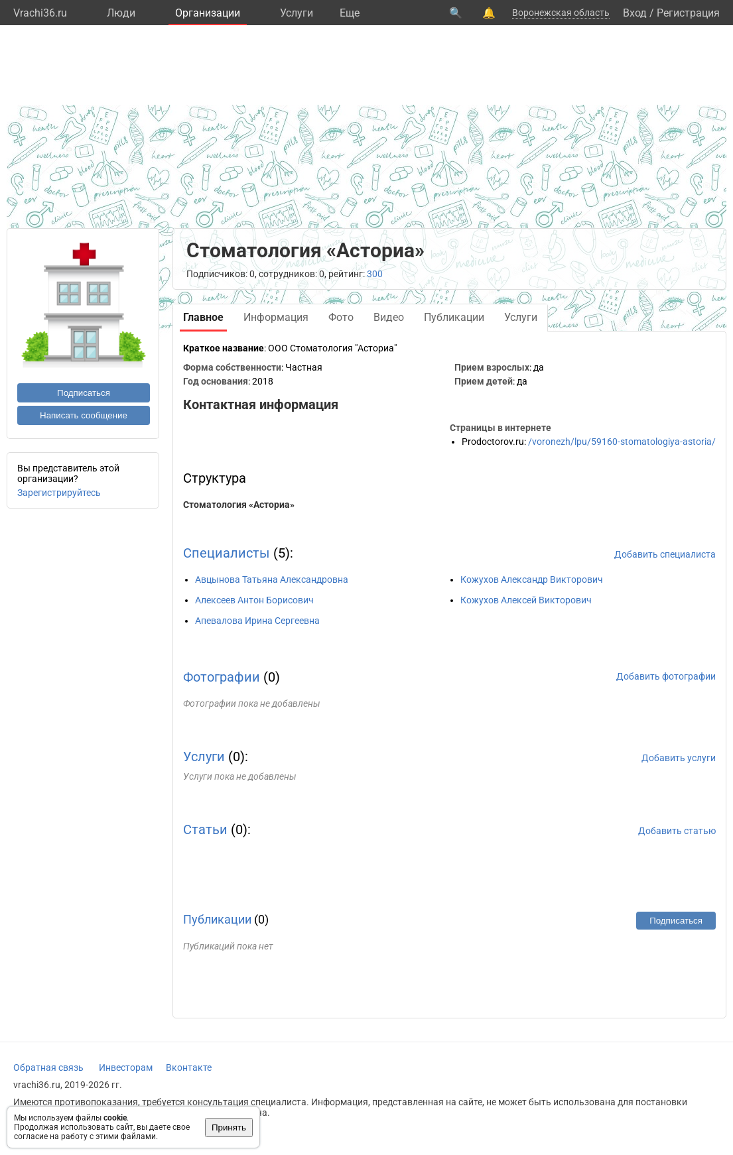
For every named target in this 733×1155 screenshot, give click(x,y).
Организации (207, 13)
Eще (350, 13)
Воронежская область (561, 12)
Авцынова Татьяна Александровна (271, 579)
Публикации (217, 919)
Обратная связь (48, 1067)
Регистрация (688, 13)
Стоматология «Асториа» (239, 504)
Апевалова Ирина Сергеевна (257, 620)
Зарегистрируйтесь (59, 492)
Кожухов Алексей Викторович (526, 600)
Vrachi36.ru (40, 13)
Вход (635, 13)
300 (375, 274)
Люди (121, 13)
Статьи (205, 829)
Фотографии (221, 677)
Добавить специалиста (665, 554)
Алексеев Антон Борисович (254, 600)
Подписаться (83, 393)
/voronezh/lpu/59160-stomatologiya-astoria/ (622, 441)
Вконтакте (189, 1067)
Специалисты (226, 553)
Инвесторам (126, 1067)
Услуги (296, 13)
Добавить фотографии (666, 676)
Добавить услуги (678, 758)
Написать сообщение (83, 415)
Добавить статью (677, 830)
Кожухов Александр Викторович (531, 579)
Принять (229, 1127)
